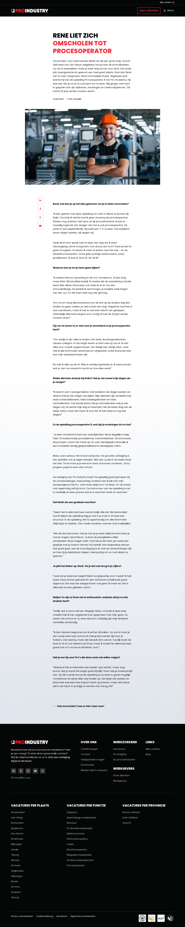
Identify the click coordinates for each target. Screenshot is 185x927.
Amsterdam (18, 812)
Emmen (15, 887)
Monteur (72, 823)
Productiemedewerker (80, 828)
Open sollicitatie (148, 11)
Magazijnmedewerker (79, 855)
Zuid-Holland (129, 818)
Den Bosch (17, 834)
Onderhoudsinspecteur (80, 860)
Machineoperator (77, 850)
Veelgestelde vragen (93, 760)
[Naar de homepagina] (29, 11)
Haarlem (16, 892)
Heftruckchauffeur (77, 839)
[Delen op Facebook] (40, 209)
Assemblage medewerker (81, 818)
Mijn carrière (167, 2)
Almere (15, 860)
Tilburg (15, 855)
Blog (148, 754)
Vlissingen (17, 876)
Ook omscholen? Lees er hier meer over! (80, 706)
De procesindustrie (124, 760)
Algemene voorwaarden (82, 916)
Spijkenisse (17, 871)
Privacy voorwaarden (22, 916)
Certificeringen (89, 749)
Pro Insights (119, 754)
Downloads (87, 765)
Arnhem (15, 865)
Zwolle (14, 850)
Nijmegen (16, 844)
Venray (15, 897)
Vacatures (119, 749)
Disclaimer (61, 916)
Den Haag (17, 818)
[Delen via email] (40, 226)
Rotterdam (17, 823)
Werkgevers (120, 781)
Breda (14, 881)
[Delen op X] (40, 217)
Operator (72, 812)
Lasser (70, 844)
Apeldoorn (17, 828)
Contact (85, 754)
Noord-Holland (131, 812)
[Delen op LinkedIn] (40, 200)
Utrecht (126, 823)
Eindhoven (17, 839)
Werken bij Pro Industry (94, 770)
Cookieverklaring (44, 916)
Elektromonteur (76, 834)
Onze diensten (121, 775)
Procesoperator (76, 865)
